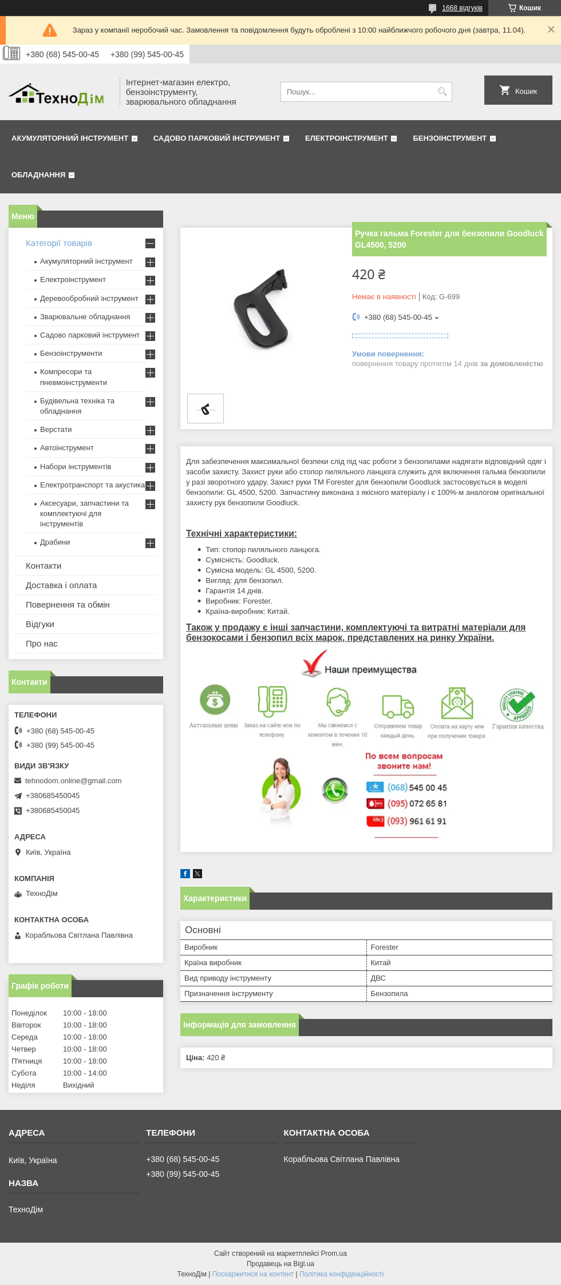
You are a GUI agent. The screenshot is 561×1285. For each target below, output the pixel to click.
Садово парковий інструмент (216, 138)
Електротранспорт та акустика (92, 485)
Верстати (56, 429)
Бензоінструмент (450, 138)
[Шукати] (442, 92)
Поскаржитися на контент (253, 1274)
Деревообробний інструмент (89, 298)
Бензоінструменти (71, 353)
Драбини (55, 542)
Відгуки (40, 624)
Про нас (42, 643)
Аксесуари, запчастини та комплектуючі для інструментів (84, 513)
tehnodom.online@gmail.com (73, 780)
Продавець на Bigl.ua (280, 1264)
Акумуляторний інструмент (69, 138)
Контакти (43, 565)
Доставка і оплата (61, 585)
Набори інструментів (75, 466)
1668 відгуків (462, 8)
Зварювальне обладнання (85, 316)
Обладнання (38, 174)
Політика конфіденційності (341, 1274)
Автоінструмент (67, 447)
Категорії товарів (59, 243)
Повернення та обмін (68, 604)
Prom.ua (334, 1254)
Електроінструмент (346, 138)
